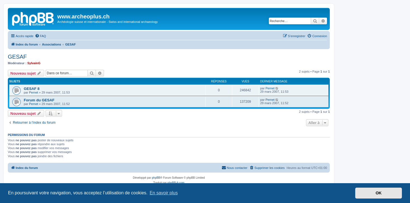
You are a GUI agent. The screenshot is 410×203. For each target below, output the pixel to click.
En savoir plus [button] (164, 192)
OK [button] (379, 193)
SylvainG (34, 63)
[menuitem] (40, 36)
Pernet (33, 92)
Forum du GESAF (39, 100)
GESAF (17, 57)
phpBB (156, 177)
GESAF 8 (31, 89)
